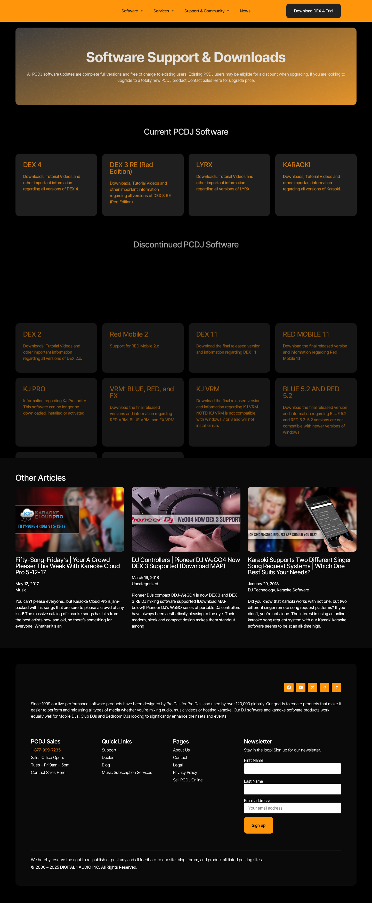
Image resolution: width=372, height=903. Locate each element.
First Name (253, 762)
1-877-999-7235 (46, 751)
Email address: (292, 807)
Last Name (253, 783)
